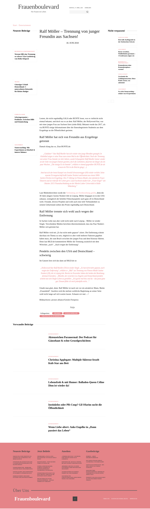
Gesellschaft (123, 74)
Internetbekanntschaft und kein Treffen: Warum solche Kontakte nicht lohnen (46, 475)
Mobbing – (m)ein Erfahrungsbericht (92, 457)
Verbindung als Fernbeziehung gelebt (81, 193)
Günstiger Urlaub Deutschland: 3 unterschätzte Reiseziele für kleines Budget (22, 464)
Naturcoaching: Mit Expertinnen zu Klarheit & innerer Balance (25, 150)
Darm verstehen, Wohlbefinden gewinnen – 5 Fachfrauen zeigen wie (127, 54)
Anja (72, 307)
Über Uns (21, 491)
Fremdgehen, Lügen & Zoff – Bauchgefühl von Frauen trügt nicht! (46, 458)
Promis (57, 313)
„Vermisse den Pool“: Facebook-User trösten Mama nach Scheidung (71, 458)
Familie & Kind (20, 114)
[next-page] (112, 101)
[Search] (87, 12)
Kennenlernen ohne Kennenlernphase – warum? (124, 67)
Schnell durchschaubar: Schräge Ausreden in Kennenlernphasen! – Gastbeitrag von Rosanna (45, 468)
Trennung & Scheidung (52, 316)
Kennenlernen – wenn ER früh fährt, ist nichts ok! (46, 463)
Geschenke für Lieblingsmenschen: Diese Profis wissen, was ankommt (71, 478)
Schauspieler (71, 313)
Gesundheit (19, 144)
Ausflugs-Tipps (123, 37)
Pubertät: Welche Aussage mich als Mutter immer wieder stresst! (95, 479)
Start (15, 25)
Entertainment (25, 25)
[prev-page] (109, 101)
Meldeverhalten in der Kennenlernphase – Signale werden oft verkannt (45, 480)
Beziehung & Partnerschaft (25, 51)
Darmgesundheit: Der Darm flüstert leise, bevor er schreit (23, 477)
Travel (17, 81)
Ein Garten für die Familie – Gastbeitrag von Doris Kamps (95, 461)
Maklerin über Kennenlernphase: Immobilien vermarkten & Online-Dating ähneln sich (95, 472)
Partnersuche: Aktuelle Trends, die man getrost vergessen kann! (72, 463)
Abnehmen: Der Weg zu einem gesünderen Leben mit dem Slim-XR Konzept (71, 468)
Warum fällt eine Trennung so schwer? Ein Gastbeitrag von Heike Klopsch (25, 56)
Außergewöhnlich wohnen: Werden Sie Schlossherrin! (70, 473)
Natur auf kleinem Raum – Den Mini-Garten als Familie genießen (95, 467)
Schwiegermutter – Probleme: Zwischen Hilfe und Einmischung (24, 119)
